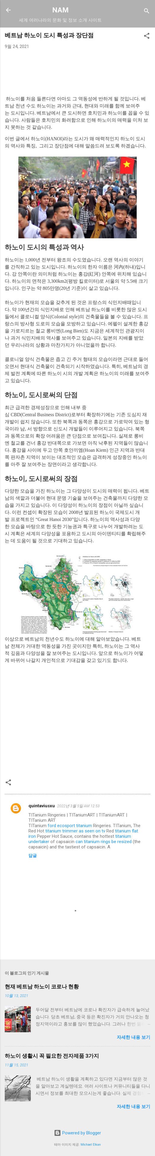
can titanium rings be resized (104, 841)
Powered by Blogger (77, 1133)
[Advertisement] (77, 69)
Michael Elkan (91, 1145)
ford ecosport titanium (70, 825)
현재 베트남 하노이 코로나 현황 (42, 986)
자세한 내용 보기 (133, 1037)
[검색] (146, 12)
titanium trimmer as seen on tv (75, 831)
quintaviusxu (41, 805)
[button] (146, 36)
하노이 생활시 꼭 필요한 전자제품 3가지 (52, 1056)
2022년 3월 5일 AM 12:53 (78, 806)
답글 (32, 855)
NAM (60, 10)
